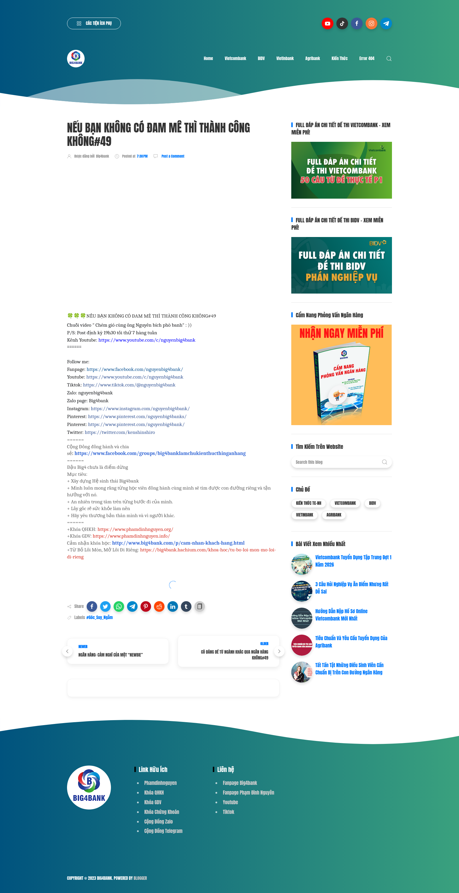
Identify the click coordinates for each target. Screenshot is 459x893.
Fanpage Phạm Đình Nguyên (248, 792)
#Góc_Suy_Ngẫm (99, 617)
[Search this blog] (341, 462)
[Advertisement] (173, 181)
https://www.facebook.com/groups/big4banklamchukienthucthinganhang (160, 453)
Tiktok (228, 811)
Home (208, 58)
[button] (92, 606)
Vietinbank (285, 58)
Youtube (230, 802)
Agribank (312, 58)
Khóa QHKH (154, 792)
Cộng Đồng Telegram (163, 830)
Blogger (140, 878)
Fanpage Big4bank (240, 782)
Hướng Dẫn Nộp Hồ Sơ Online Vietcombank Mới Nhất (341, 615)
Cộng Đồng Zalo (158, 821)
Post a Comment (172, 156)
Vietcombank (235, 58)
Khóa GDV (152, 802)
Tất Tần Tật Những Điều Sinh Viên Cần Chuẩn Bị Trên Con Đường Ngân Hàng (349, 669)
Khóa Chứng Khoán (161, 811)
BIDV (261, 58)
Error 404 (366, 58)
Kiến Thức (340, 58)
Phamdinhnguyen (160, 782)
